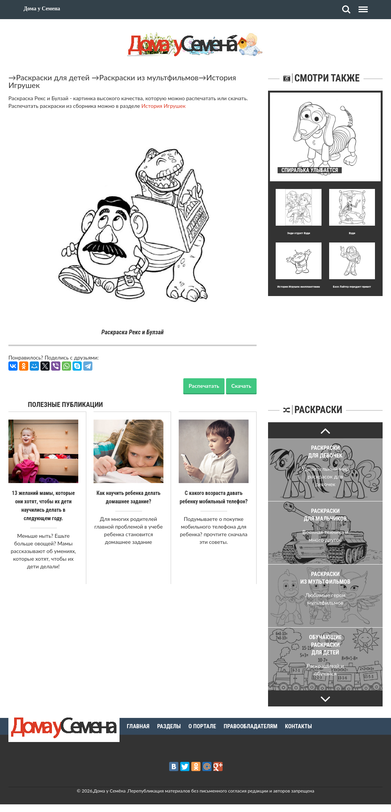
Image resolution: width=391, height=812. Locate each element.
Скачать (241, 385)
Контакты (298, 726)
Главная (138, 726)
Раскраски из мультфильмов (149, 77)
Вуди (352, 233)
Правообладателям (251, 726)
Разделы (169, 726)
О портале (202, 726)
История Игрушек (163, 106)
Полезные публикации (65, 404)
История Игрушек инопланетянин (298, 286)
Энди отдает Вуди (298, 233)
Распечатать (204, 385)
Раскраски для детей (53, 77)
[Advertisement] (325, 344)
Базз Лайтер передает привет (352, 286)
